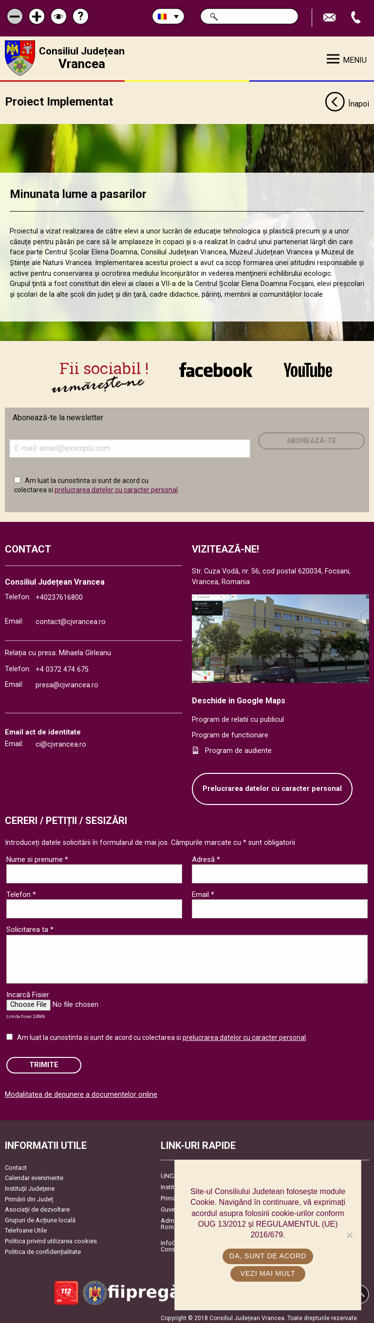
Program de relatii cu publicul (238, 716)
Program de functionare (230, 731)
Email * (203, 890)
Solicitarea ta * (30, 925)
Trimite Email (330, 17)
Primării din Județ (29, 1195)
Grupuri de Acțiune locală (40, 1216)
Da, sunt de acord (267, 1256)
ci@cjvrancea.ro (61, 740)
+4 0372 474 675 (62, 666)
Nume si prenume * (37, 855)
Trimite (43, 1061)
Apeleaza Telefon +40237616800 (357, 17)
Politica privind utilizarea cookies (51, 1237)
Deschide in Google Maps (238, 696)
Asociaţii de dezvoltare (37, 1206)
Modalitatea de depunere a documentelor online (81, 1091)
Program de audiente (238, 747)
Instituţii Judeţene (30, 1184)
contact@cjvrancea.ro (71, 618)
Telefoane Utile (26, 1227)
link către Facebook (215, 369)
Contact (16, 1163)
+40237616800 (59, 594)
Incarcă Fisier (27, 990)
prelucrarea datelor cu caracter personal (116, 486)
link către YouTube (308, 369)
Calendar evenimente (34, 1174)
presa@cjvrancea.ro (67, 681)
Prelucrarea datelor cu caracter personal (272, 785)
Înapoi (347, 101)
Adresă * (206, 855)
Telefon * (21, 890)
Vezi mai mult (267, 1273)
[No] (349, 1235)
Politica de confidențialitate (43, 1247)
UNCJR (171, 1172)
